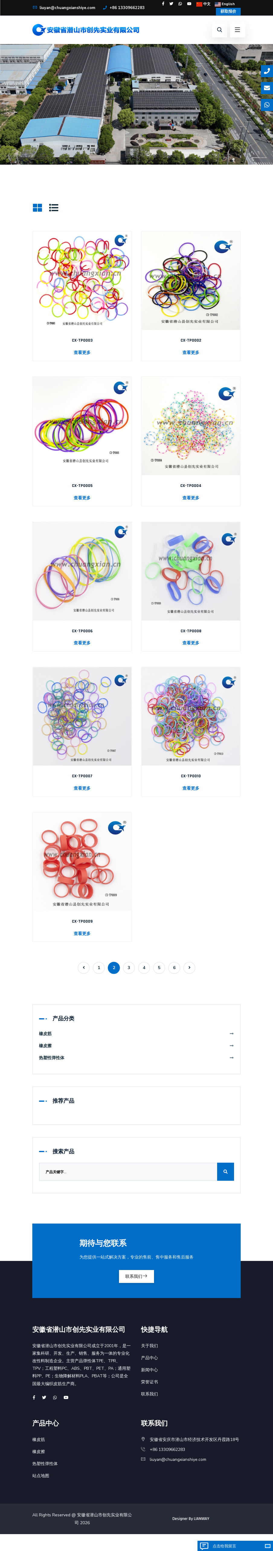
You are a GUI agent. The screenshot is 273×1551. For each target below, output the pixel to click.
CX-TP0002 (191, 352)
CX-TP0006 (82, 643)
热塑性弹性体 (136, 1072)
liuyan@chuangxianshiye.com (66, 10)
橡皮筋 (136, 1048)
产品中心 (149, 1375)
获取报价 (226, 21)
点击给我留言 (224, 1546)
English (223, 11)
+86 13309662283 (53, 17)
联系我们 (136, 1292)
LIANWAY (201, 1536)
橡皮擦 (136, 1060)
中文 (224, 4)
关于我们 (149, 1363)
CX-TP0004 (191, 497)
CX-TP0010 (191, 788)
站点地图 (40, 1493)
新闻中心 (149, 1387)
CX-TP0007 (82, 788)
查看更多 (82, 364)
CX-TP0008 (191, 643)
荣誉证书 (149, 1399)
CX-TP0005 (82, 497)
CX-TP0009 (82, 933)
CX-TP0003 (82, 352)
